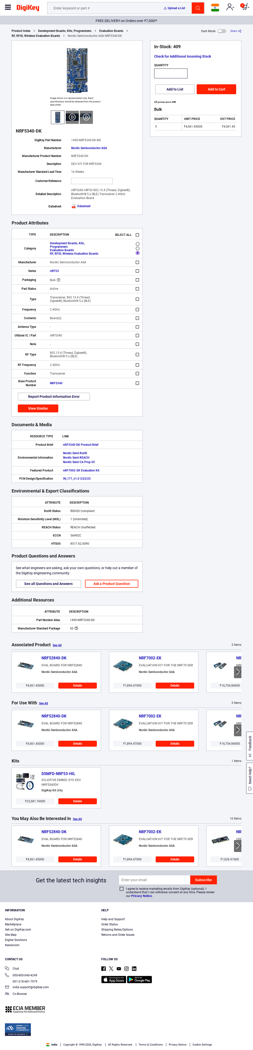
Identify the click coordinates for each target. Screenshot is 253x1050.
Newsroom (12, 945)
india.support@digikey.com (27, 987)
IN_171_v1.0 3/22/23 (77, 478)
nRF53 (54, 271)
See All (57, 645)
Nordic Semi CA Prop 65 (79, 462)
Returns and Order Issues (117, 935)
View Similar (38, 408)
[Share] (235, 31)
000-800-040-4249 (21, 975)
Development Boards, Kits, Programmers (64, 31)
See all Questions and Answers (48, 584)
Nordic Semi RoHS (75, 453)
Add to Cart (216, 89)
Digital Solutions (16, 940)
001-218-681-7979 (21, 981)
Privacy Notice (141, 896)
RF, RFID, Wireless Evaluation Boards (36, 36)
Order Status (109, 924)
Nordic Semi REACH (76, 457)
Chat (12, 969)
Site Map (11, 935)
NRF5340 (56, 383)
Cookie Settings (202, 1044)
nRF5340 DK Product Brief (80, 445)
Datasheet (80, 206)
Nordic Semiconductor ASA (89, 148)
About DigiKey (14, 919)
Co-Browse (16, 994)
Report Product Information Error (54, 397)
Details (77, 685)
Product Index (21, 31)
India (51, 1044)
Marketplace (13, 924)
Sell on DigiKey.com (18, 929)
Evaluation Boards (111, 31)
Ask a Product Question (111, 584)
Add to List (175, 89)
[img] (28, 9)
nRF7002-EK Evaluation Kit (81, 470)
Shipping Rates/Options (117, 929)
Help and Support (113, 919)
